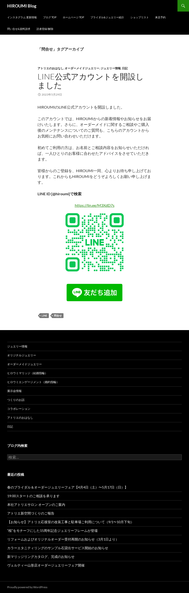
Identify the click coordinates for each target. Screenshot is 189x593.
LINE (44, 315)
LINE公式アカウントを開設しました (91, 81)
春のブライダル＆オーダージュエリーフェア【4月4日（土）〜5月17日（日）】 (67, 487)
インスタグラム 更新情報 (22, 17)
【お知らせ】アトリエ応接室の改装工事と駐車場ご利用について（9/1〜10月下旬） (70, 522)
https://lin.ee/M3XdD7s (94, 205)
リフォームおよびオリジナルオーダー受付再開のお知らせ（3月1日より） (63, 539)
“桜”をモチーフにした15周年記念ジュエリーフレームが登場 (52, 530)
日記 (125, 68)
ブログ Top (50, 17)
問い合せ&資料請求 (18, 28)
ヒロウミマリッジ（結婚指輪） (27, 373)
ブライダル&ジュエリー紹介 (107, 17)
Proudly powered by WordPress (27, 587)
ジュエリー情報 (111, 68)
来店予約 (160, 17)
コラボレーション (18, 409)
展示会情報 (14, 391)
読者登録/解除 (45, 28)
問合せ (58, 315)
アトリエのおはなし (50, 68)
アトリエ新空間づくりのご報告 (30, 513)
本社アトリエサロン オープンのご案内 (36, 504)
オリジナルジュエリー (21, 355)
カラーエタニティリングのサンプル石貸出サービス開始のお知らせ (57, 548)
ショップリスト (139, 17)
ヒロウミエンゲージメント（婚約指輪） (33, 382)
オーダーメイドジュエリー (82, 68)
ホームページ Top (73, 17)
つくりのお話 (16, 400)
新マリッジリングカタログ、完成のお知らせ (41, 556)
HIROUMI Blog (21, 5)
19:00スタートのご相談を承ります (33, 496)
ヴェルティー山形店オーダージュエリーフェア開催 (46, 565)
